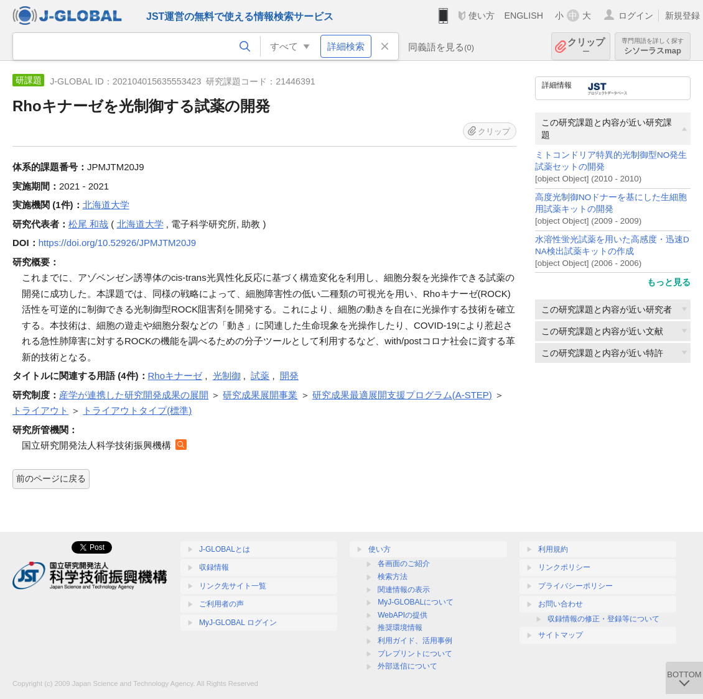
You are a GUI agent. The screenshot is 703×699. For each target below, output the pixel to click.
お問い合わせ (560, 604)
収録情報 (214, 567)
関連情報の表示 (404, 589)
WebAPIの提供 (402, 615)
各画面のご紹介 (404, 563)
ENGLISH (523, 16)
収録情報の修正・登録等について (603, 618)
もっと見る (669, 282)
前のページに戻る (51, 478)
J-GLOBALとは (224, 549)
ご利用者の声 (221, 604)
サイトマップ (560, 635)
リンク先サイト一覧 (232, 586)
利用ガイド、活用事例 (415, 640)
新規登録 (682, 16)
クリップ (586, 46)
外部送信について (407, 666)
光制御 (227, 375)
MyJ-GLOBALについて (416, 602)
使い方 (481, 16)
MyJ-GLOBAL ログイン (238, 622)
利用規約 (553, 549)
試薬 (260, 375)
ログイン (635, 16)
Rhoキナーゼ (175, 375)
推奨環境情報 (400, 627)
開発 (289, 375)
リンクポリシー (564, 567)
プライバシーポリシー (575, 586)
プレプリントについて (415, 653)
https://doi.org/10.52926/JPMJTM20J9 (117, 242)
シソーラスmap (653, 46)
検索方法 (392, 576)
